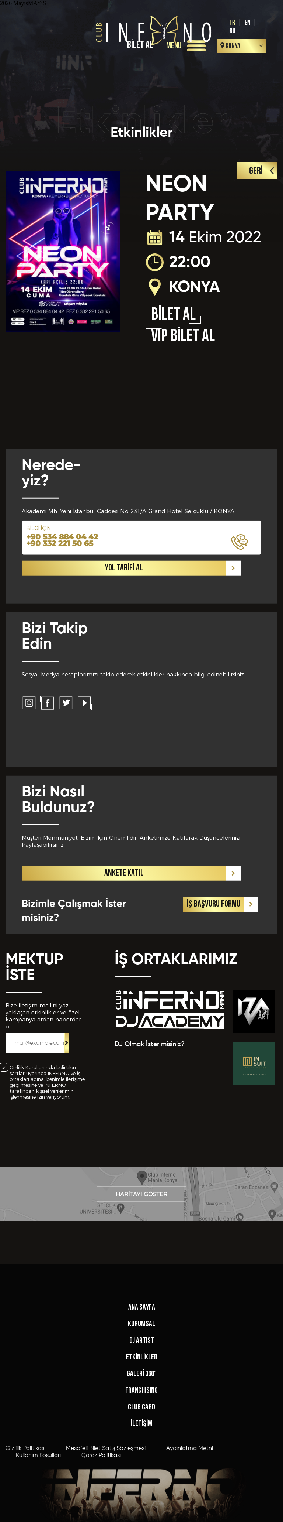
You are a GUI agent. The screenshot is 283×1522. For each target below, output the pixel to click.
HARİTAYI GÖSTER (141, 1211)
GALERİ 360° (141, 1473)
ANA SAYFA (141, 1406)
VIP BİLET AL (183, 336)
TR (232, 22)
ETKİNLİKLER (141, 1456)
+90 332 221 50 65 (59, 700)
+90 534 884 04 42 (62, 693)
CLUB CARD (141, 1506)
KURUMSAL (141, 1423)
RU (232, 31)
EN (247, 22)
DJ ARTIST (141, 1440)
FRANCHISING (141, 1490)
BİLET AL (173, 315)
